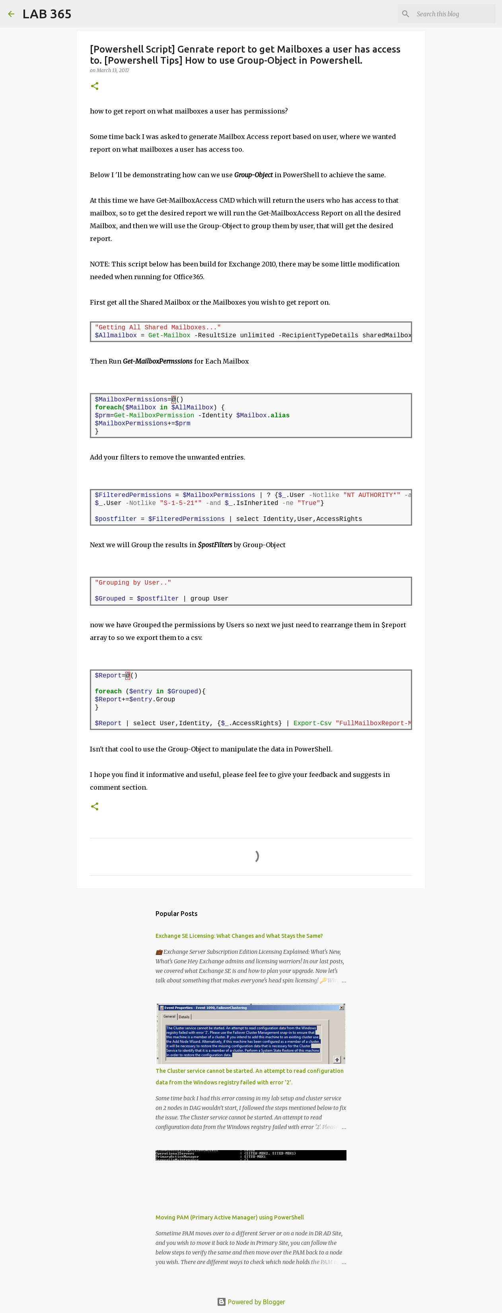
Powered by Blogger (251, 1301)
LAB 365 (47, 13)
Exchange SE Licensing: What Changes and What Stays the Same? (239, 936)
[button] (94, 86)
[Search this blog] (454, 13)
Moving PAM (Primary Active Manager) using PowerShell (230, 1217)
